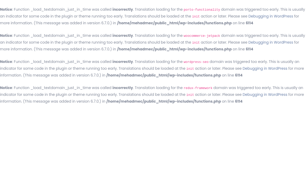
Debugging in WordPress (270, 16)
